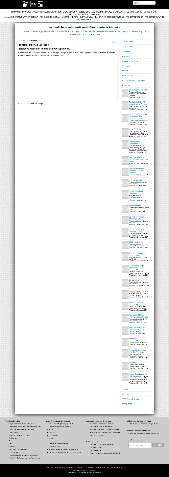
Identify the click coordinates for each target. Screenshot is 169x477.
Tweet (114, 42)
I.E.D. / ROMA (131, 12)
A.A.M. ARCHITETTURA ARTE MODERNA (21, 17)
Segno (125, 389)
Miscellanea (127, 404)
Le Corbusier (134, 280)
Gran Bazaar (127, 76)
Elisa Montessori (136, 242)
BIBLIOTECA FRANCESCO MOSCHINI (84, 15)
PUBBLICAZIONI (49, 12)
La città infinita (135, 129)
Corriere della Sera (130, 61)
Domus (125, 71)
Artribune (126, 51)
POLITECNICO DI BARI (147, 12)
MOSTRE (65, 17)
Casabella (126, 56)
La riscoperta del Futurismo (136, 192)
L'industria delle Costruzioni (133, 80)
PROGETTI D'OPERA (134, 17)
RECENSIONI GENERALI (50, 17)
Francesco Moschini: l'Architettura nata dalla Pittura (138, 159)
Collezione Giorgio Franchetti (136, 267)
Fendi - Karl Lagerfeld (138, 374)
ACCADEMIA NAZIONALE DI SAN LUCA (107, 12)
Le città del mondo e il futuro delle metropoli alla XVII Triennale (138, 117)
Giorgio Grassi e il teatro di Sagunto (136, 230)
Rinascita (126, 85)
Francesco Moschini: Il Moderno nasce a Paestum (138, 171)
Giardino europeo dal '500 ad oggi (137, 254)
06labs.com (97, 473)
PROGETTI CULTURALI (154, 17)
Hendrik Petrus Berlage (138, 291)
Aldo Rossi (133, 339)
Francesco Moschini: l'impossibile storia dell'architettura (137, 329)
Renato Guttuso (135, 180)
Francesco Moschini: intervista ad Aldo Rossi (138, 316)
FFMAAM (15, 12)
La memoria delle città (138, 90)
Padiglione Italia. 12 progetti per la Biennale (138, 103)
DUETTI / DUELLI (86, 17)
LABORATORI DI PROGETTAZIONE (109, 17)
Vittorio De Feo (135, 205)
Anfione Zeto (127, 47)
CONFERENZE (64, 12)
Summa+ (126, 394)
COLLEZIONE (84, 12)
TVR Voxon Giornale (130, 399)
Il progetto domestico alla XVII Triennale (137, 351)
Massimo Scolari (136, 303)
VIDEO (74, 12)
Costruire (126, 66)
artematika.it (88, 473)
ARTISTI (74, 17)
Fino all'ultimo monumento (134, 142)
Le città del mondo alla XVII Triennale (138, 218)
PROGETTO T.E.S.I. (85, 20)
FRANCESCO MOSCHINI (30, 12)
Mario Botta (133, 362)
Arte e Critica (127, 42)
